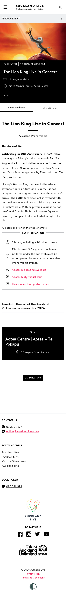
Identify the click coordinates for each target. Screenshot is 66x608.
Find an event (32, 18)
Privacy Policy (33, 573)
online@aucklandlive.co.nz (22, 431)
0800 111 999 (14, 486)
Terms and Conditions (33, 577)
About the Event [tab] (16, 107)
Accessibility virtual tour (27, 276)
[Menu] (5, 7)
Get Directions (33, 377)
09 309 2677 (14, 426)
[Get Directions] (33, 378)
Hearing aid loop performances (31, 284)
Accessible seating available (29, 269)
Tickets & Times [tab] (49, 108)
